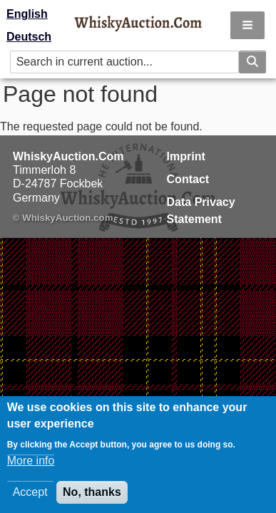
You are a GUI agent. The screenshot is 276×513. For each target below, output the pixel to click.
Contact (188, 179)
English (27, 14)
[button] (247, 25)
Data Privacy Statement (201, 210)
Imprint (186, 156)
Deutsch (28, 37)
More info (31, 466)
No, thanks (92, 498)
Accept (30, 498)
